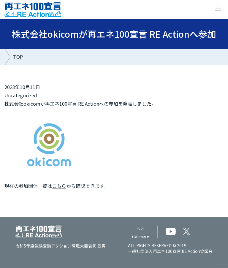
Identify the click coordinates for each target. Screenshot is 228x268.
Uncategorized (20, 95)
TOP (18, 56)
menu (218, 8)
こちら (59, 185)
